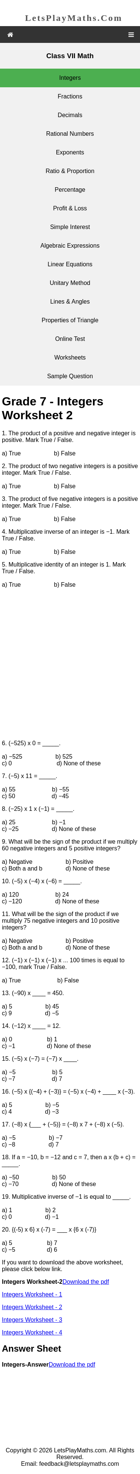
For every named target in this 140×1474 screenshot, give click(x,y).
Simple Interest (70, 227)
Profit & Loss (70, 208)
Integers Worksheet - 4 (32, 1332)
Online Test (70, 339)
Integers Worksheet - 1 (32, 1294)
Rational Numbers (70, 134)
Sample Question (70, 376)
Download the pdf (85, 1282)
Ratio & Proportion (70, 171)
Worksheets (69, 357)
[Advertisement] (70, 664)
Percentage (70, 189)
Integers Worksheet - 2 (32, 1307)
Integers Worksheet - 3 (32, 1320)
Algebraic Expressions (69, 245)
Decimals (70, 115)
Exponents (70, 152)
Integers (70, 78)
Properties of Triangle (69, 320)
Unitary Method (70, 283)
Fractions (70, 96)
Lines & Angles (70, 301)
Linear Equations (69, 264)
